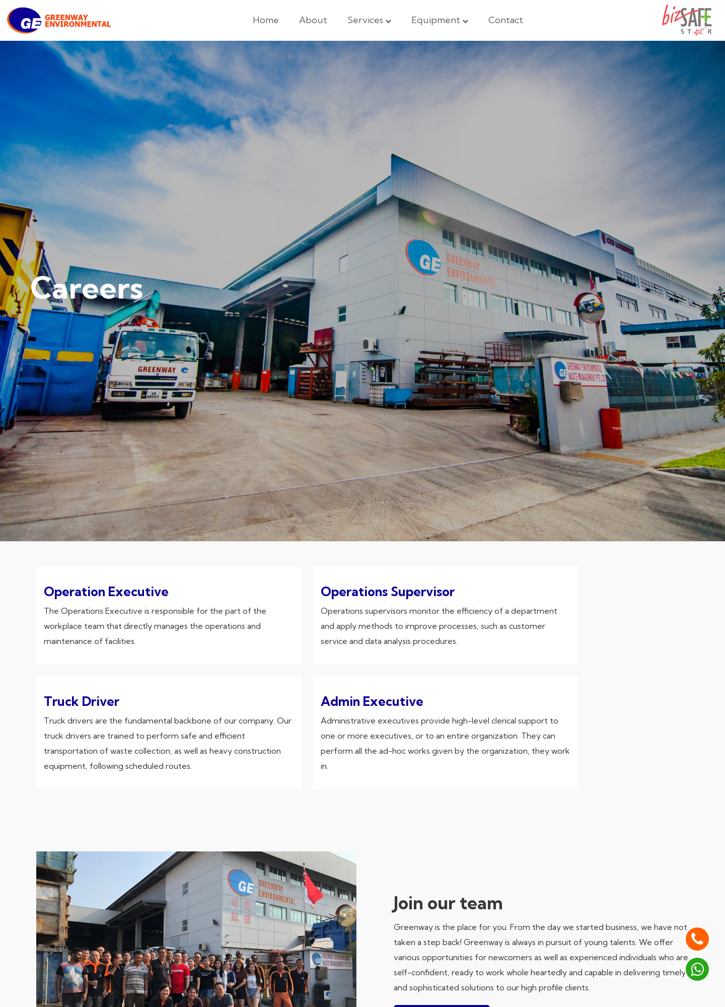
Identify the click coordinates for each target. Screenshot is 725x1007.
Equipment (439, 20)
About (313, 20)
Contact (505, 20)
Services (369, 20)
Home (266, 20)
